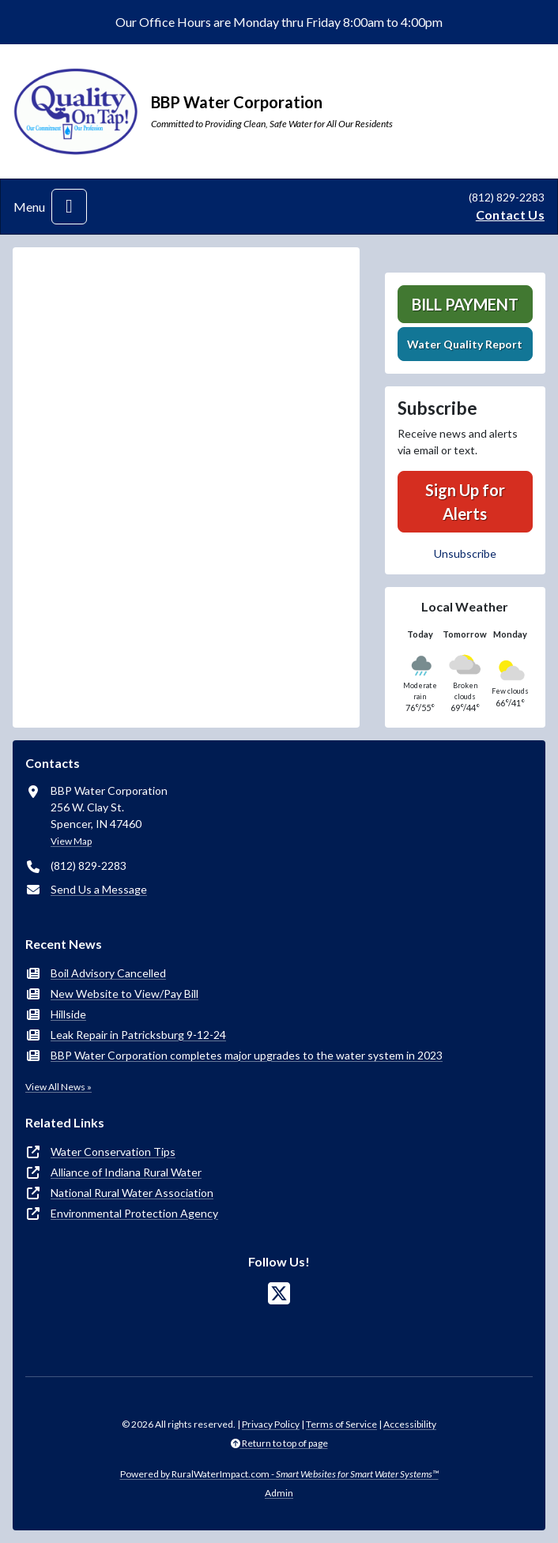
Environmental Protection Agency (134, 1213)
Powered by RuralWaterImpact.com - (279, 1474)
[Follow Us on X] (279, 1294)
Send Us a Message (99, 889)
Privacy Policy (271, 1424)
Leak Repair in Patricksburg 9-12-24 (138, 1034)
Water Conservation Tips (113, 1151)
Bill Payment (465, 304)
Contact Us (510, 214)
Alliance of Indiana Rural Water (126, 1172)
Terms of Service (341, 1424)
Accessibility (409, 1424)
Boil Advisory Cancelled (108, 973)
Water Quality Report (464, 344)
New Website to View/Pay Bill (124, 993)
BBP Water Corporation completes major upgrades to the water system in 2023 (247, 1055)
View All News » (58, 1087)
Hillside (68, 1014)
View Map (71, 841)
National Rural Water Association (132, 1192)
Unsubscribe (465, 553)
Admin (279, 1493)
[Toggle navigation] (69, 206)
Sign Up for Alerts (465, 501)
